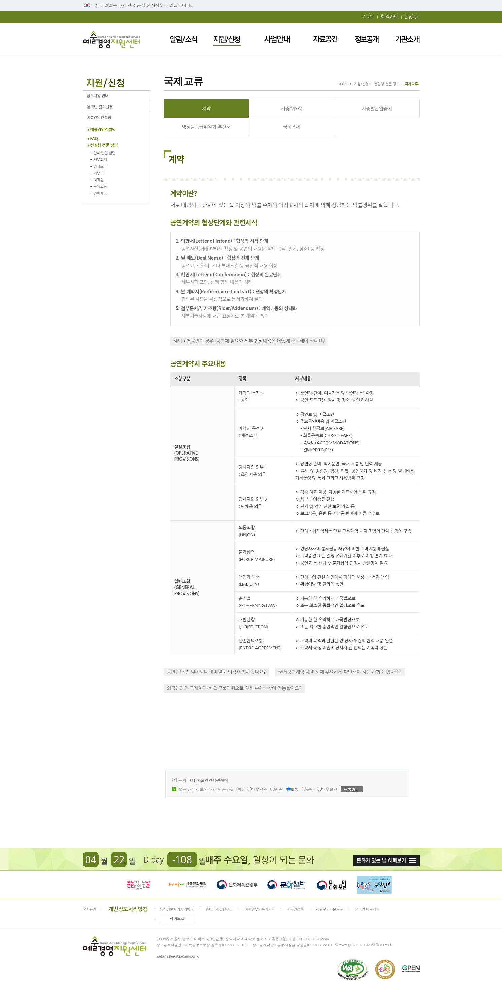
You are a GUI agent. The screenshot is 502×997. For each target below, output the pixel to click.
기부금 (99, 173)
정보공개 (366, 39)
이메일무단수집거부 (260, 909)
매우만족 (257, 789)
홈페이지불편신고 (219, 909)
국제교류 (100, 187)
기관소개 (407, 39)
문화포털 (331, 885)
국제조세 (291, 127)
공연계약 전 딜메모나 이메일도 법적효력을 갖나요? (216, 672)
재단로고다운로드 (329, 909)
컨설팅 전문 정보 (104, 145)
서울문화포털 (188, 885)
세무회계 (100, 160)
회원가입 (389, 16)
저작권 (99, 180)
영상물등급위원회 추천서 (206, 127)
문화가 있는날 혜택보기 (386, 860)
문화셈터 (286, 885)
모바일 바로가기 (367, 909)
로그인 (367, 16)
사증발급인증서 (377, 108)
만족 (276, 789)
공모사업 (116, 96)
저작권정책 (295, 909)
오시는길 (89, 909)
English (412, 16)
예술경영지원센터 (111, 39)
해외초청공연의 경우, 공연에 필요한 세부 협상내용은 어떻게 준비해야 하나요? (249, 341)
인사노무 (100, 167)
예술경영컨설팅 (116, 117)
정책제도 (100, 193)
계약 (206, 108)
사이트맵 (177, 919)
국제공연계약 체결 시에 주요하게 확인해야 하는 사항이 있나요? (339, 672)
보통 (292, 789)
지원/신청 (227, 39)
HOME (342, 84)
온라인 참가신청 (116, 106)
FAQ (94, 139)
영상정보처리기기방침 (177, 909)
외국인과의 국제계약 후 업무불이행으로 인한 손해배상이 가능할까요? (234, 688)
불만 (308, 789)
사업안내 (277, 39)
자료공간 (325, 39)
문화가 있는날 (138, 885)
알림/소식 (183, 39)
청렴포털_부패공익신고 (374, 885)
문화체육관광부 (237, 885)
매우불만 (327, 789)
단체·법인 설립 (104, 153)
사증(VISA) (291, 108)
